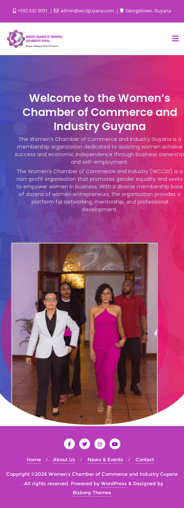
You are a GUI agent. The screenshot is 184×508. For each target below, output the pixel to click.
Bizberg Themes (92, 492)
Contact (145, 459)
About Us (64, 459)
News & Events (105, 459)
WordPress (114, 483)
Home (34, 459)
